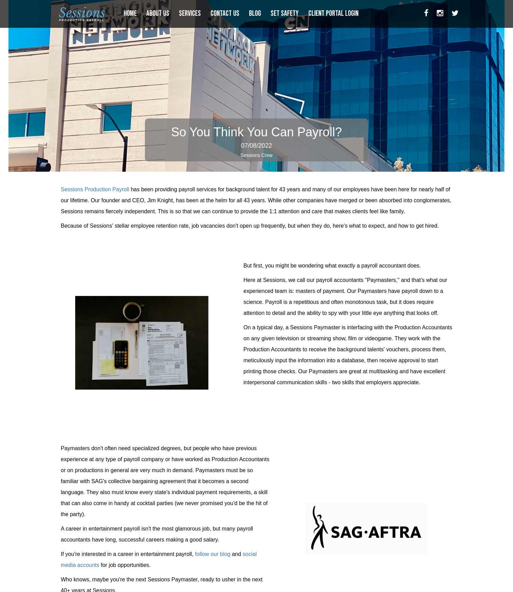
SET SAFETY (285, 13)
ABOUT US (158, 13)
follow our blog (212, 554)
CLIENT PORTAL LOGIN (334, 13)
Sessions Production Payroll (95, 189)
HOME (131, 13)
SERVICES (190, 13)
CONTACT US (225, 13)
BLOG (255, 13)
